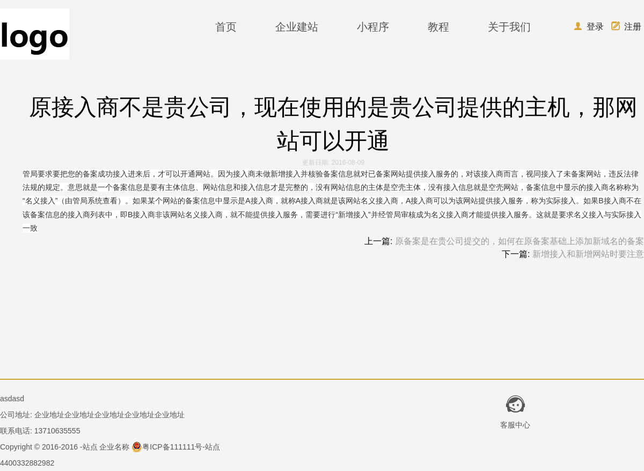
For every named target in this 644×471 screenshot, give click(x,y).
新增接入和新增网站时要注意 (588, 254)
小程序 (373, 27)
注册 (626, 26)
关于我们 (509, 27)
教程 (438, 27)
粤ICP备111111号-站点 (175, 446)
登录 (589, 26)
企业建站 (296, 27)
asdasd (12, 398)
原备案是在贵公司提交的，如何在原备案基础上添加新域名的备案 (519, 241)
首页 (226, 27)
